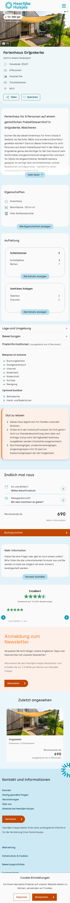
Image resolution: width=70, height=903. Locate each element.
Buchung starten (13, 532)
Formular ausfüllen (35, 576)
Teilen (11, 97)
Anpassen (21, 897)
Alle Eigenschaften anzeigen (35, 226)
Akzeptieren (41, 897)
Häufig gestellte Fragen (15, 795)
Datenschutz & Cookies (15, 856)
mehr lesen (34, 174)
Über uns (7, 804)
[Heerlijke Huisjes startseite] (17, 5)
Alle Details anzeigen (35, 276)
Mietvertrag (8, 847)
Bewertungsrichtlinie (13, 864)
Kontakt (6, 790)
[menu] (64, 5)
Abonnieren (13, 683)
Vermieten (10, 819)
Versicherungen (10, 799)
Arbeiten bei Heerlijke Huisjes (18, 808)
